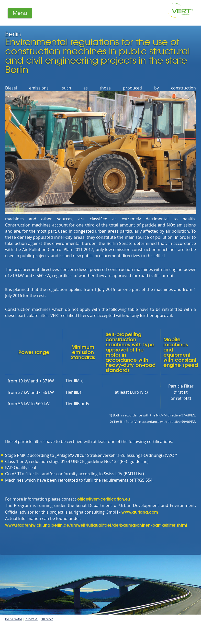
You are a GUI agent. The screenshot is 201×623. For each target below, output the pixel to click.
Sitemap (47, 618)
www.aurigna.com (139, 511)
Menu (20, 12)
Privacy (31, 618)
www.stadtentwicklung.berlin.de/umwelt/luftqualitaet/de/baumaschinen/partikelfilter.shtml (96, 525)
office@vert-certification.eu (103, 498)
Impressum (13, 618)
